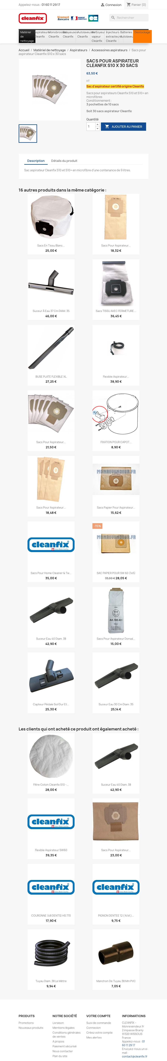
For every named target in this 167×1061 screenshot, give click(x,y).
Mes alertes (94, 1037)
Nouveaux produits (31, 1027)
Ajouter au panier (123, 126)
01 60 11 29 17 (51, 5)
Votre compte (98, 1016)
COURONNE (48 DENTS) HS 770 (51, 915)
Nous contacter (63, 1051)
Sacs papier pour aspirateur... (116, 507)
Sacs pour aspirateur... (116, 245)
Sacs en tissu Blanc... (51, 245)
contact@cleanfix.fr (134, 1056)
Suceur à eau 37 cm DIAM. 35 (51, 311)
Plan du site (60, 1056)
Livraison (58, 1023)
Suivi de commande (98, 1023)
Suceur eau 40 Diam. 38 (51, 638)
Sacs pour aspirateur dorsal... (116, 638)
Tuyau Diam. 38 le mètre (51, 981)
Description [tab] (36, 161)
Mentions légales (64, 1027)
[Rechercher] (129, 17)
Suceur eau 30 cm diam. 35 (116, 704)
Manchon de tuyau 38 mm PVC (116, 981)
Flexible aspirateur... (116, 376)
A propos (58, 1041)
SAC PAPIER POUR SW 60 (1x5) (116, 573)
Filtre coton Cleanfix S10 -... (51, 784)
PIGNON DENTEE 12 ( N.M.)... (116, 915)
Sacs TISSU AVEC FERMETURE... (116, 311)
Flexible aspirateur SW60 (51, 850)
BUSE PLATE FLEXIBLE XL (51, 376)
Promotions (26, 1023)
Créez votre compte (99, 1032)
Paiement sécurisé (65, 1046)
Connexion (93, 1027)
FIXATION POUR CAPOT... (116, 442)
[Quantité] (90, 126)
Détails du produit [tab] (64, 161)
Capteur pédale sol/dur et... (51, 704)
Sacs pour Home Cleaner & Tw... (51, 573)
